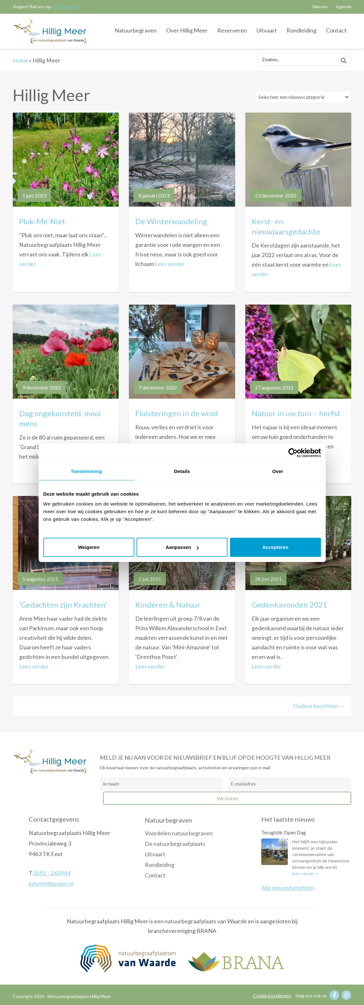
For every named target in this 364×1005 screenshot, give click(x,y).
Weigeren (88, 547)
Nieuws (320, 6)
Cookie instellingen (272, 995)
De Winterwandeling (171, 221)
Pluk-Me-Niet (42, 221)
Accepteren (275, 547)
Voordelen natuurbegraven (179, 833)
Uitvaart (266, 30)
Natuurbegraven (136, 30)
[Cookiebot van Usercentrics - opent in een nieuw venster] (293, 453)
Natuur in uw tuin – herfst (296, 413)
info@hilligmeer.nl (51, 883)
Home (20, 60)
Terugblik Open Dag (283, 832)
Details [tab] (182, 471)
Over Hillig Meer (187, 30)
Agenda (343, 6)
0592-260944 (65, 6)
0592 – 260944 (51, 873)
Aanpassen (182, 547)
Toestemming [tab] (86, 471)
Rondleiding (301, 30)
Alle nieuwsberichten (287, 887)
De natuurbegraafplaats (175, 843)
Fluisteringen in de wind (176, 413)
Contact (336, 30)
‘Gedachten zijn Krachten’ (63, 604)
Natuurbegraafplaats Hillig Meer (49, 31)
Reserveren (232, 30)
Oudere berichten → (319, 706)
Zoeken (343, 58)
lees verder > (305, 873)
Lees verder (170, 264)
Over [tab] (277, 471)
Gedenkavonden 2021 (289, 604)
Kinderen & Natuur (167, 604)
